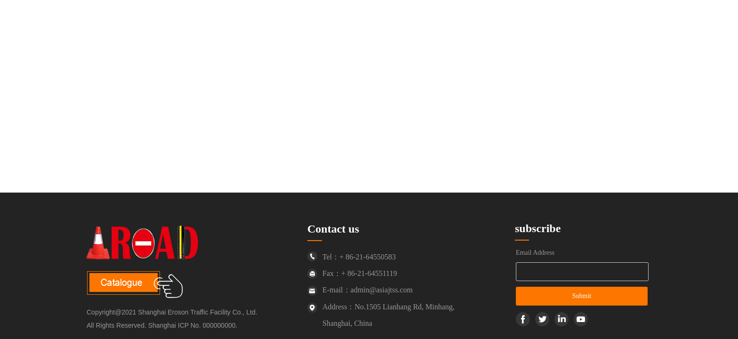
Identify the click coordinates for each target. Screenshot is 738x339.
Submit (581, 295)
